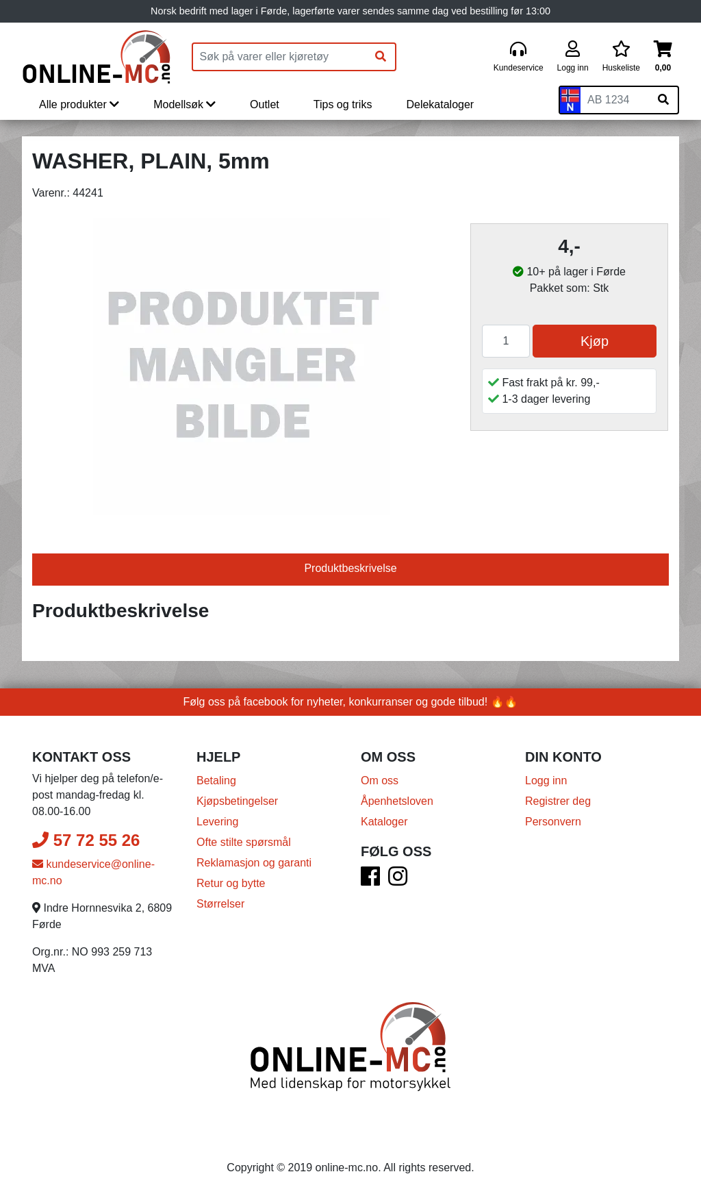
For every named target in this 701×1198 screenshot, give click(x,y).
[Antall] (506, 341)
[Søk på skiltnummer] (663, 100)
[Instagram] (397, 880)
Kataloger (384, 821)
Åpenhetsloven (397, 801)
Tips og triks (343, 104)
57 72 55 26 (86, 840)
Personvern (553, 821)
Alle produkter (79, 104)
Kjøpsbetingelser (237, 801)
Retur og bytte (231, 883)
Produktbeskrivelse (350, 568)
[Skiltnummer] (615, 100)
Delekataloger (440, 104)
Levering (217, 821)
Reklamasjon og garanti (253, 863)
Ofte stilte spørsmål (243, 842)
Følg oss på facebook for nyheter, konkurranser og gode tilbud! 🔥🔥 (350, 702)
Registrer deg (558, 801)
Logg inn (546, 780)
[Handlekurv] (663, 57)
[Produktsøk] (280, 57)
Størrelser (220, 904)
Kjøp (595, 341)
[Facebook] (370, 880)
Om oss (379, 780)
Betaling (216, 780)
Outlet (264, 104)
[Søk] (380, 57)
